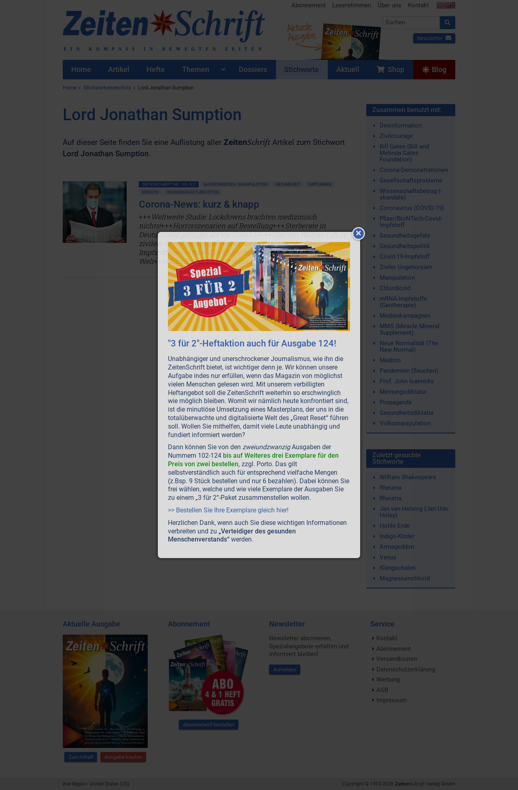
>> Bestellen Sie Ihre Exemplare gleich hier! (228, 510)
